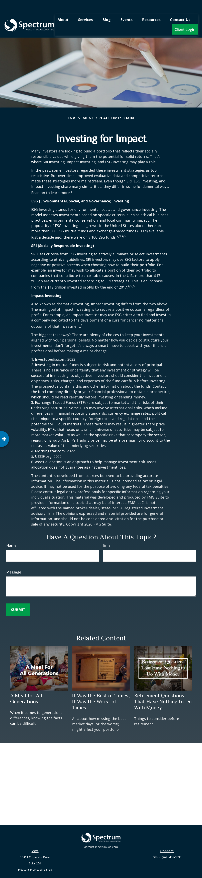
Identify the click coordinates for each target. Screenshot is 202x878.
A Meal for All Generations (26, 687)
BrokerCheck (142, 874)
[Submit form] (18, 597)
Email (107, 533)
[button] (63, 7)
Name (11, 533)
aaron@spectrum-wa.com (101, 837)
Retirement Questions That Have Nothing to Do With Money (163, 690)
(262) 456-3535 (171, 845)
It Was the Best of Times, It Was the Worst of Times (101, 690)
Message (13, 560)
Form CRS (105, 867)
